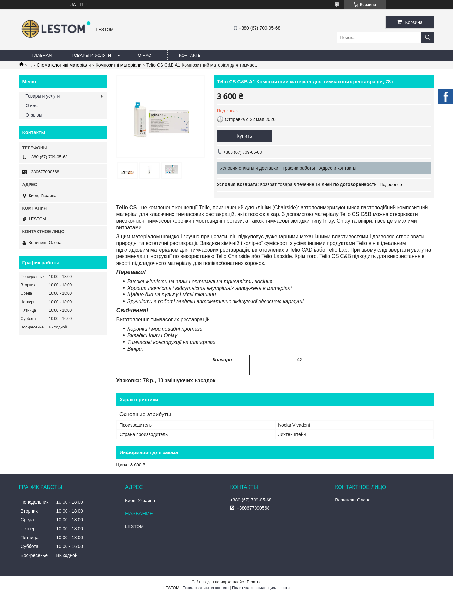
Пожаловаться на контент (206, 588)
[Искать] (427, 37)
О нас (144, 55)
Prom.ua (254, 582)
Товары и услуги (91, 55)
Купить (244, 136)
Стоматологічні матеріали (64, 65)
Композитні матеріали (119, 65)
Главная (42, 55)
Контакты (190, 55)
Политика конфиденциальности (261, 588)
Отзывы (34, 115)
